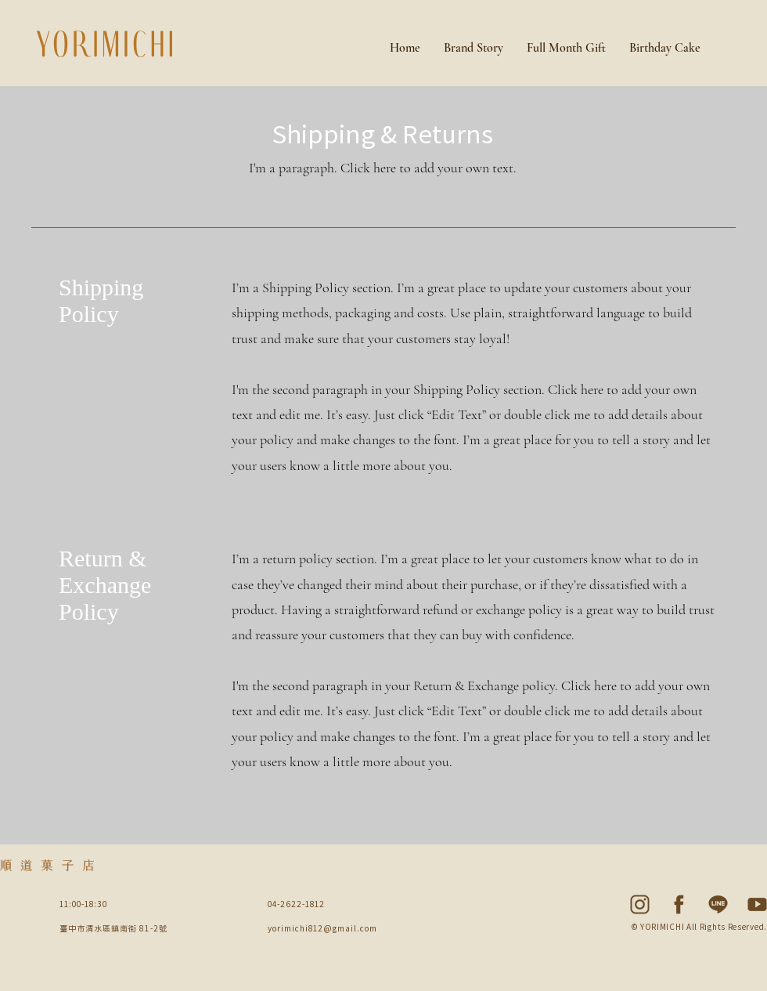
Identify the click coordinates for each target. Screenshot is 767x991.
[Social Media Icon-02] (718, 904)
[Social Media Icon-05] (757, 904)
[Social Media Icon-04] (640, 904)
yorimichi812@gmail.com (322, 928)
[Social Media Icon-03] (679, 904)
